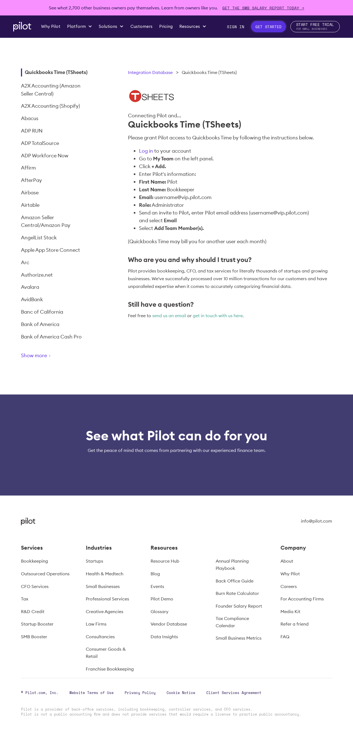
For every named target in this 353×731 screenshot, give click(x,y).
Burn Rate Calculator (237, 593)
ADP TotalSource (40, 143)
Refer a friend (294, 624)
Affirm (28, 168)
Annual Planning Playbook (232, 564)
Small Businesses (103, 586)
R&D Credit (32, 611)
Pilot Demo (162, 599)
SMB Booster (34, 636)
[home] (22, 26)
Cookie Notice (181, 692)
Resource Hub (165, 561)
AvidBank (32, 299)
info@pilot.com (316, 521)
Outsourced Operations (45, 573)
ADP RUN (31, 131)
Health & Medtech (104, 573)
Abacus (29, 118)
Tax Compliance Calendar (232, 622)
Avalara (30, 287)
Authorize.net (37, 275)
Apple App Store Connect (50, 250)
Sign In (235, 27)
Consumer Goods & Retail (106, 652)
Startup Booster (37, 624)
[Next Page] (55, 356)
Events (157, 586)
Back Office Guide (234, 581)
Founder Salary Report (239, 606)
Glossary (160, 611)
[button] (79, 26)
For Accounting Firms (302, 599)
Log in (146, 151)
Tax (24, 599)
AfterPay (31, 180)
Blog (155, 573)
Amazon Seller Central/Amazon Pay (45, 221)
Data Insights (164, 636)
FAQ (284, 636)
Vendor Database (169, 624)
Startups (94, 561)
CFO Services (35, 586)
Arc (25, 262)
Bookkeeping (34, 561)
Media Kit (290, 611)
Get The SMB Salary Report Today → (263, 8)
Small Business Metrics (238, 638)
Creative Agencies (104, 611)
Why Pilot (290, 573)
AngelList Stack (39, 237)
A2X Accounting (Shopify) (50, 106)
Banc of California (42, 312)
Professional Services (107, 599)
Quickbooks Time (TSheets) (56, 72)
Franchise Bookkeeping (110, 669)
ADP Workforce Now (44, 155)
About (286, 561)
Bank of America (40, 324)
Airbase (30, 192)
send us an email (169, 315)
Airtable (30, 205)
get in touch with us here (218, 315)
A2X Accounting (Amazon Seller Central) (51, 90)
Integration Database (150, 72)
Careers (288, 586)
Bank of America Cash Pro (51, 336)
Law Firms (96, 624)
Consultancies (100, 636)
